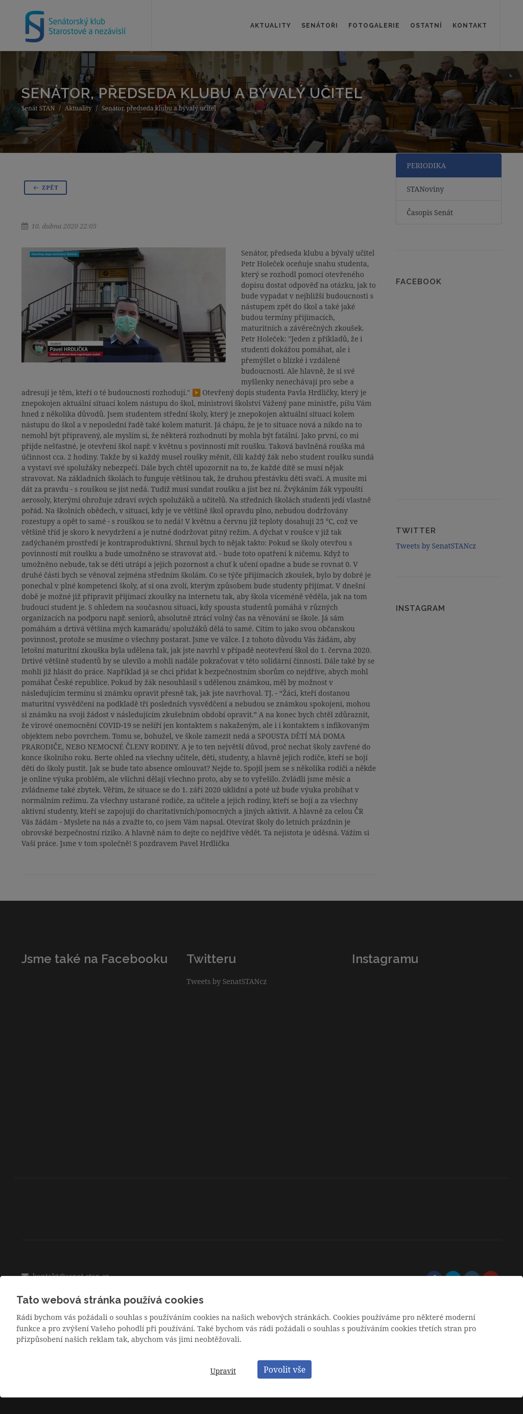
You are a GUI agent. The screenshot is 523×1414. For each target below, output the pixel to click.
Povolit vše (284, 1369)
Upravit (223, 1371)
